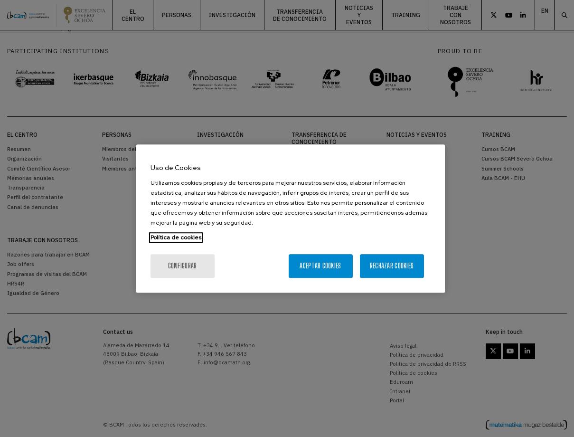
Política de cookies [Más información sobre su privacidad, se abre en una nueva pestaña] (176, 237)
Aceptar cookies (320, 266)
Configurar (182, 266)
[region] (290, 218)
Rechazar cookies (392, 266)
